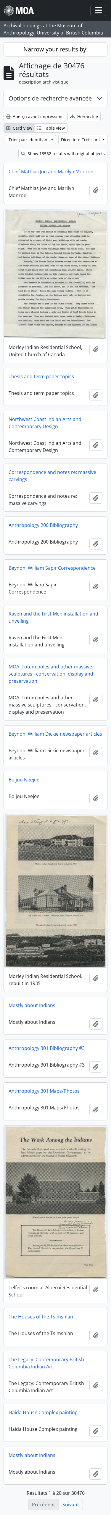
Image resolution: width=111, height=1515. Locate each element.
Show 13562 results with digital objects (63, 153)
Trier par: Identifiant (29, 139)
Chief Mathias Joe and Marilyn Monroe (51, 171)
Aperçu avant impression (34, 116)
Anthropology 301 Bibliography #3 (47, 1048)
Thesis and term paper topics (41, 376)
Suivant (70, 1504)
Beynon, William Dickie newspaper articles (55, 734)
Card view (19, 128)
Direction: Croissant (81, 139)
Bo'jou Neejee (24, 779)
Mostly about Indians (32, 1005)
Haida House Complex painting (43, 1412)
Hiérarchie (84, 116)
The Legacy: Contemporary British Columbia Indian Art (46, 1363)
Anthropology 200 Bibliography (43, 525)
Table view (51, 128)
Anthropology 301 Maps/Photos (44, 1091)
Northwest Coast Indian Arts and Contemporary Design (45, 423)
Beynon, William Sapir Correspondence (52, 568)
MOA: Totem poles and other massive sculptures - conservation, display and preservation (51, 673)
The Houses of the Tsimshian (41, 1316)
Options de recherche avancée (50, 98)
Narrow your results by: (55, 49)
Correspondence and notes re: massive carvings (52, 476)
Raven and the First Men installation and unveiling (53, 617)
